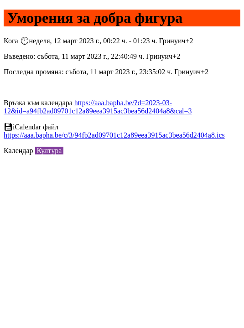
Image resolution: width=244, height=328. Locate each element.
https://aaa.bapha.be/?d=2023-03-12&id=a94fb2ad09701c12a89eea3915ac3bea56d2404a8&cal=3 (98, 107)
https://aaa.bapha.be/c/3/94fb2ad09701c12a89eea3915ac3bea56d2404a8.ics (114, 135)
